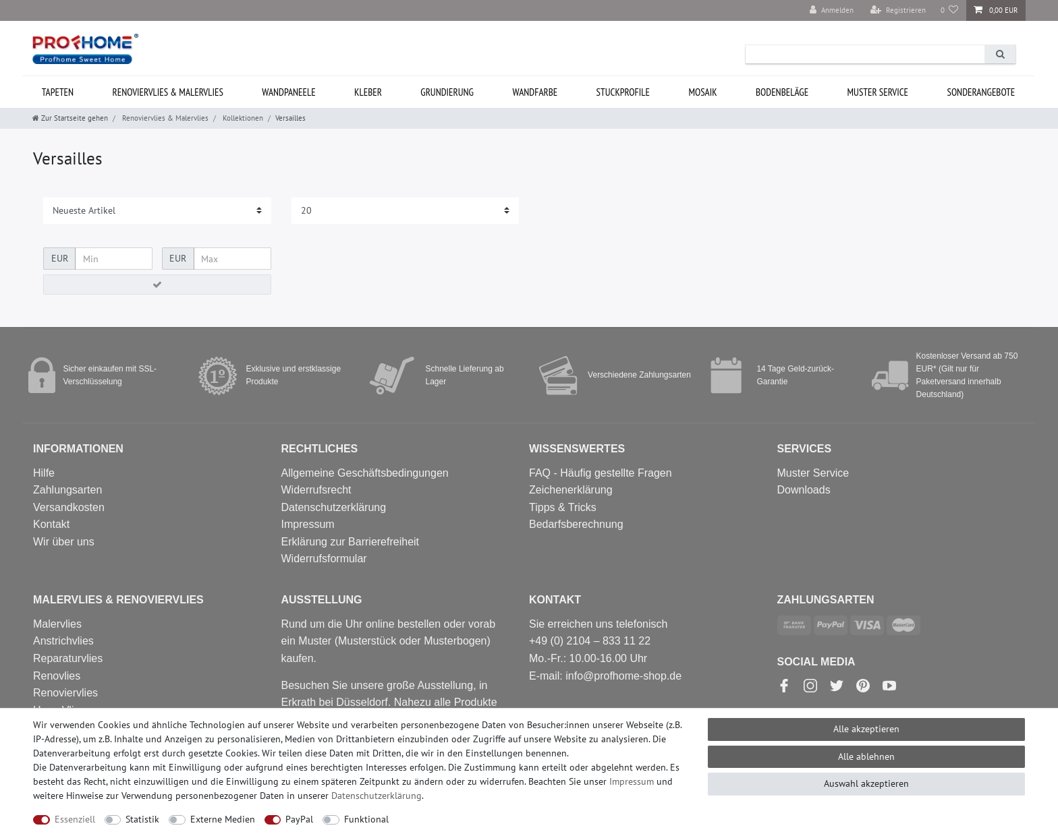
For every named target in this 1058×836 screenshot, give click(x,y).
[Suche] (999, 54)
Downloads (804, 490)
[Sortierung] (157, 211)
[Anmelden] (831, 10)
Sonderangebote (981, 92)
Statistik (142, 819)
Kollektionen (242, 118)
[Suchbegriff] (865, 54)
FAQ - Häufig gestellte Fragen (600, 473)
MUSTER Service (878, 92)
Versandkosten (69, 507)
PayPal (299, 819)
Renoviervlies (65, 692)
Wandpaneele (288, 92)
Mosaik (702, 92)
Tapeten (58, 92)
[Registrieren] (898, 10)
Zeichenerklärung (571, 490)
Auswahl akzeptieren (866, 783)
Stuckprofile (623, 92)
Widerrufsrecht (316, 490)
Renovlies (56, 676)
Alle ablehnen (866, 756)
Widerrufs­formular (324, 558)
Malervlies (57, 624)
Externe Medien (222, 819)
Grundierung (447, 92)
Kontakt (51, 524)
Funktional (366, 819)
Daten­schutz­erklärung (376, 795)
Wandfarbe (534, 92)
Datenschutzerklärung (334, 507)
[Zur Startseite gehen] (70, 118)
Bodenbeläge (782, 92)
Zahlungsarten (67, 490)
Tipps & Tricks (562, 507)
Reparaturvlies (68, 658)
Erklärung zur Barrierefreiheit (350, 541)
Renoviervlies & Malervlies (168, 92)
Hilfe (44, 473)
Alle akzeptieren (866, 729)
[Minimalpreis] (113, 258)
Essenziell (75, 819)
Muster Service (813, 473)
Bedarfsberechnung (576, 524)
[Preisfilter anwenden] (157, 284)
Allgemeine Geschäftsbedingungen (365, 473)
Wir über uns (63, 541)
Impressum (308, 524)
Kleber (368, 92)
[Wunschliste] (949, 10)
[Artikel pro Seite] (405, 211)
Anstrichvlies (63, 641)
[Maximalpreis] (232, 258)
